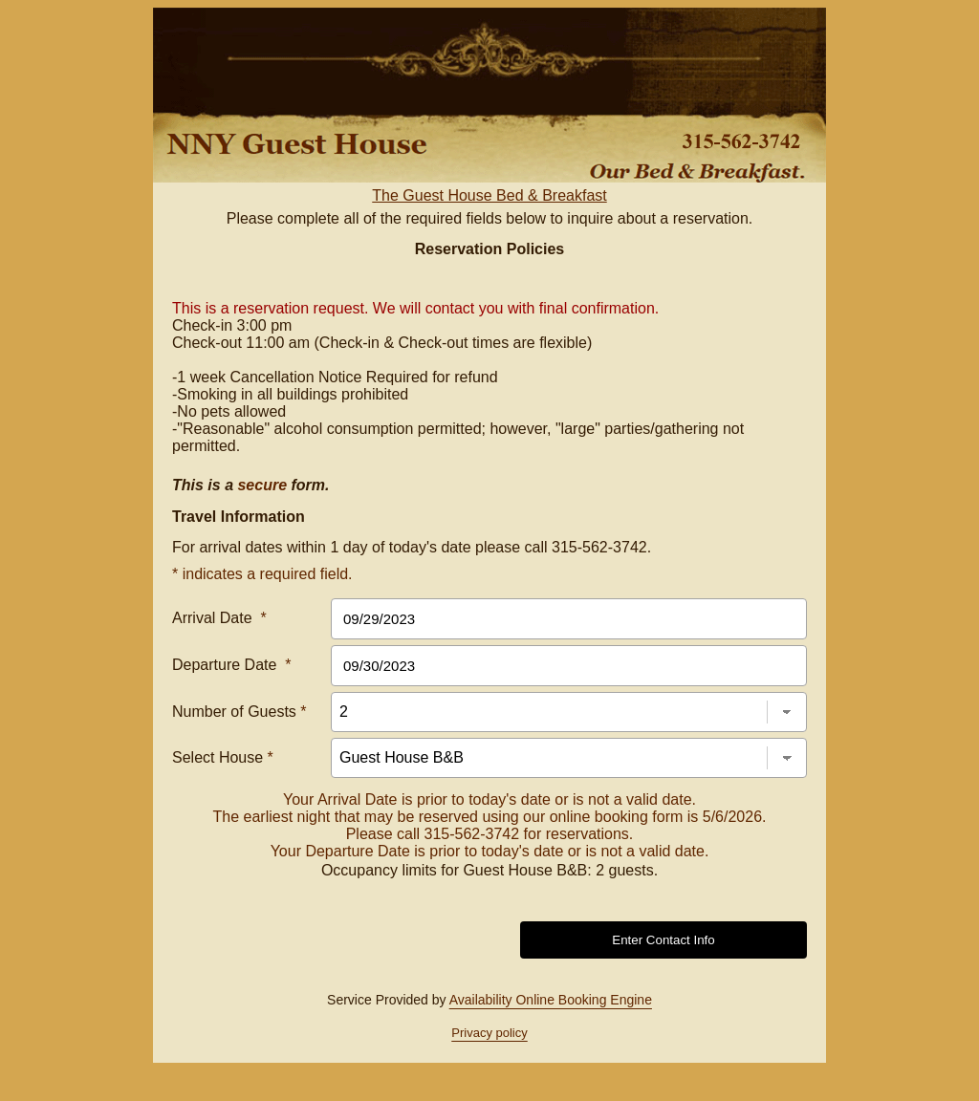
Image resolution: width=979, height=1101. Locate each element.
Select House (222, 757)
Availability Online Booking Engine (550, 999)
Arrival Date (219, 618)
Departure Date (232, 665)
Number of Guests (239, 711)
